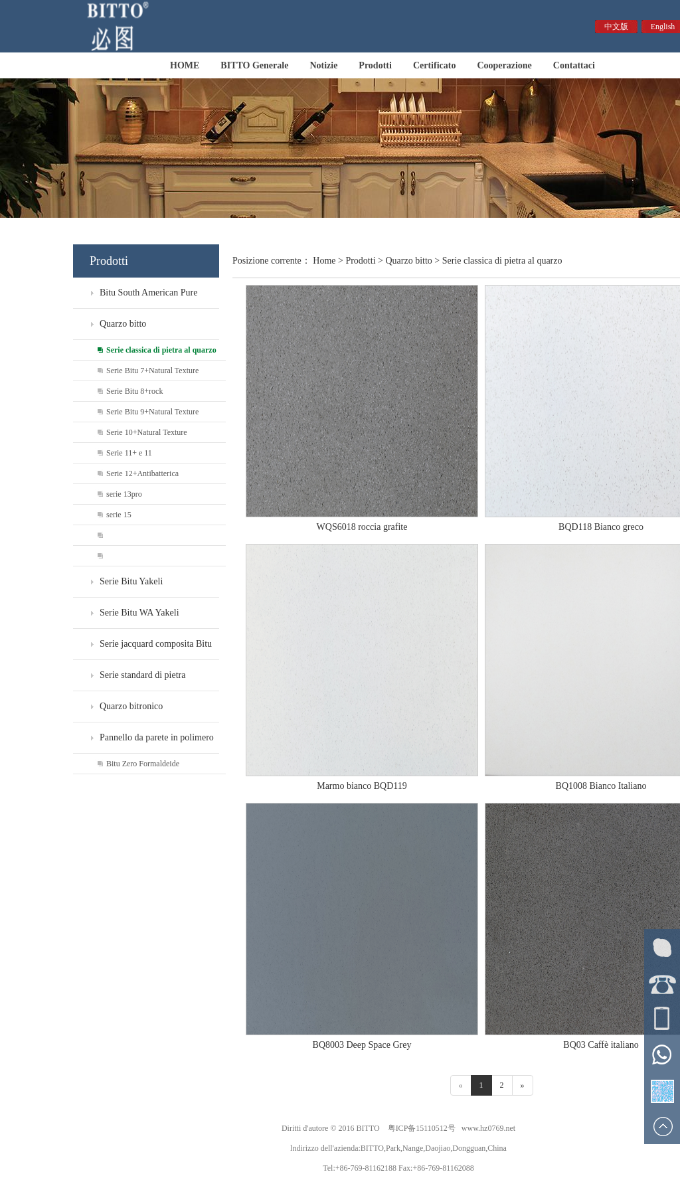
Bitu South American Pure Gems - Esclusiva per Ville (135, 298)
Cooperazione (504, 65)
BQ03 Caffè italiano (600, 1045)
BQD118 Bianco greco (600, 527)
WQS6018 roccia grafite (362, 527)
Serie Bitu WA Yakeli (139, 613)
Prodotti (375, 65)
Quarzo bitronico (131, 706)
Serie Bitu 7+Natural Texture (152, 370)
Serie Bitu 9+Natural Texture (152, 411)
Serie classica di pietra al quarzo (161, 350)
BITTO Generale (254, 65)
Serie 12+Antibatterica (142, 473)
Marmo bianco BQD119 (362, 786)
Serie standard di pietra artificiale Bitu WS (129, 680)
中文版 (616, 26)
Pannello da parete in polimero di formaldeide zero (143, 742)
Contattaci (574, 65)
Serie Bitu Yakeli (131, 581)
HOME (184, 65)
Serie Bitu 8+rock (134, 391)
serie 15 (118, 514)
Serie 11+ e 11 (129, 453)
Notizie (323, 65)
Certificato (434, 65)
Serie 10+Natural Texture (146, 432)
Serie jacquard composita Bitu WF (142, 649)
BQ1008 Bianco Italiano (601, 786)
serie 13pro (124, 494)
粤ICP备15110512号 (422, 1128)
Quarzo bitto (123, 324)
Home (324, 261)
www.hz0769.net (488, 1128)
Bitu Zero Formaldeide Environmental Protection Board (126, 766)
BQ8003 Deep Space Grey (362, 1045)
